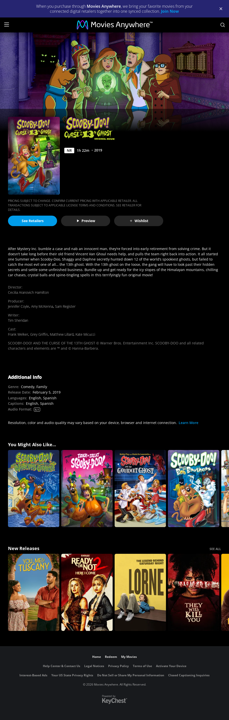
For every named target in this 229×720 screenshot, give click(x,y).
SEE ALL (215, 549)
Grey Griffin (39, 334)
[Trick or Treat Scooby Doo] (87, 488)
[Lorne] (140, 592)
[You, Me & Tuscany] (33, 592)
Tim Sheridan (18, 320)
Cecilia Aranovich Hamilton (28, 292)
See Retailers (33, 220)
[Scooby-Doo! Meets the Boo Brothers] (193, 488)
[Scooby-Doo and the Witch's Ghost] (33, 488)
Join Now (170, 11)
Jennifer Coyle (18, 306)
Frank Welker (18, 334)
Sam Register (65, 306)
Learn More (188, 422)
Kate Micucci (85, 334)
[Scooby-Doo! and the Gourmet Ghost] (140, 488)
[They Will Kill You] (193, 592)
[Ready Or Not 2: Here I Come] (87, 592)
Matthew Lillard (62, 334)
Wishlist (138, 220)
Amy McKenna (42, 306)
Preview (85, 220)
